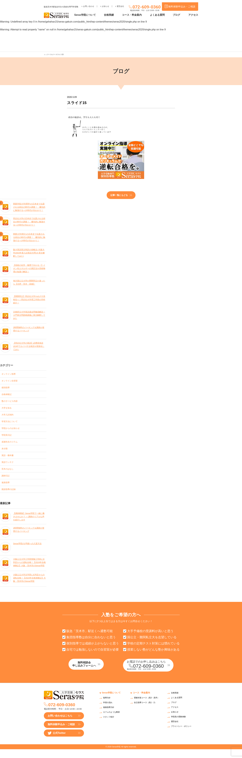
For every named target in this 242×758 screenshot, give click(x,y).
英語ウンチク (9, 467)
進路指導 (6, 489)
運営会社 (120, 4)
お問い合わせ (88, 4)
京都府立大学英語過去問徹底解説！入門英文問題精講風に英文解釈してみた (29, 315)
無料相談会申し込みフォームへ (90, 673)
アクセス (193, 15)
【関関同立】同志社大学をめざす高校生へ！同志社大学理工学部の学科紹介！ (29, 299)
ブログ (178, 15)
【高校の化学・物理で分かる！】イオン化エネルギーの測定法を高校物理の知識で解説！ (29, 268)
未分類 (5, 453)
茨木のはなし (9, 475)
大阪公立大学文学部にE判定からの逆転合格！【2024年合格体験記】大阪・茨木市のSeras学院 (29, 586)
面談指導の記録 (10, 496)
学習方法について (11, 424)
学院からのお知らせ (13, 431)
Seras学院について (93, 15)
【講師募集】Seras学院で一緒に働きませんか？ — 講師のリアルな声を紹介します (29, 524)
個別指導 (6, 388)
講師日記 (6, 482)
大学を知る (8, 409)
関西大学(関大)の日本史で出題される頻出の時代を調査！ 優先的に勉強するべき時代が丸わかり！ (29, 237)
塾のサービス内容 (11, 402)
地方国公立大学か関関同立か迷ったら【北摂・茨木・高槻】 (29, 282)
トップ (46, 54)
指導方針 (107, 707)
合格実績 (115, 15)
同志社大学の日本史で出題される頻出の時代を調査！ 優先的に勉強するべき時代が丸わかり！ (29, 221)
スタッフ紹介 (109, 726)
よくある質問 (160, 15)
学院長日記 (8, 438)
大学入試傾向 (9, 417)
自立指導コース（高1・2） (147, 713)
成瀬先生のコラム (11, 446)
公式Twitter (57, 742)
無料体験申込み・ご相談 (61, 733)
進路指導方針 (109, 716)
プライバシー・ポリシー (183, 735)
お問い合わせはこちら (60, 724)
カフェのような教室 (113, 721)
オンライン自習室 (11, 380)
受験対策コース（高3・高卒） (146, 708)
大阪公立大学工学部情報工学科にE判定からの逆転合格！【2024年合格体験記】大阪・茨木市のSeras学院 (29, 570)
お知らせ (105, 4)
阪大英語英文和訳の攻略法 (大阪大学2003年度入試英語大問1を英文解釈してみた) (29, 252)
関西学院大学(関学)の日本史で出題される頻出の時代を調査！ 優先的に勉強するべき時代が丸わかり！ (29, 206)
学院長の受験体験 (179, 726)
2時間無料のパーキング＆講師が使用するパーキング (29, 329)
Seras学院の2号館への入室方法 (28, 551)
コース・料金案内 (136, 15)
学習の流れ (108, 711)
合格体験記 (8, 395)
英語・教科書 (9, 460)
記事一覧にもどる (119, 195)
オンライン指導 (10, 373)
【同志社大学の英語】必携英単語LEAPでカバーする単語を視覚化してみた (29, 346)
